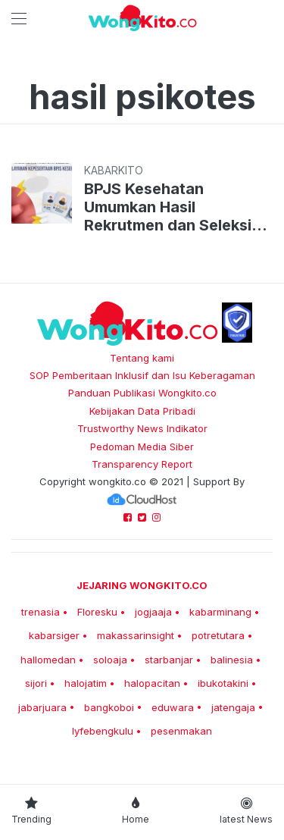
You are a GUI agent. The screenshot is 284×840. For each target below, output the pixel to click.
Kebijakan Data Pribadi (142, 411)
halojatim (85, 683)
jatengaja (233, 707)
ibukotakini (223, 683)
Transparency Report (142, 464)
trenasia (40, 612)
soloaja (110, 660)
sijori (36, 683)
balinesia (232, 660)
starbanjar (169, 660)
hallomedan (48, 660)
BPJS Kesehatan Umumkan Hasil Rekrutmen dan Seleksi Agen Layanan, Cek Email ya (177, 207)
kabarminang (220, 612)
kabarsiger (54, 635)
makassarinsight (135, 635)
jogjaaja (153, 612)
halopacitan (152, 683)
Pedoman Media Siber (142, 446)
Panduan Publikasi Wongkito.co (142, 393)
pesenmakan (181, 731)
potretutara (218, 635)
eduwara (172, 707)
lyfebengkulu (102, 731)
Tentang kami (142, 358)
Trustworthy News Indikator (142, 428)
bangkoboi (109, 707)
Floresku (97, 612)
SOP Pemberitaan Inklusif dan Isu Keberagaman (142, 375)
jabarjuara (42, 707)
